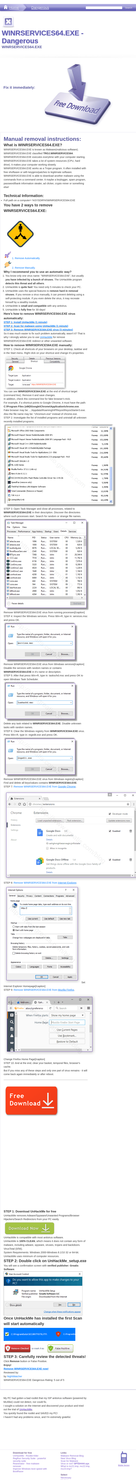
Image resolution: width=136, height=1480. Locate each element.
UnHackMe (46, 337)
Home (14, 7)
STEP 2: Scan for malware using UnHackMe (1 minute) (36, 326)
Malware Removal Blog (72, 1455)
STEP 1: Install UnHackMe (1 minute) (25, 322)
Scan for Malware (69, 1461)
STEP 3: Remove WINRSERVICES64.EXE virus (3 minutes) (38, 329)
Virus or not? (75, 1463)
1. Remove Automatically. (22, 258)
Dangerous (40, 7)
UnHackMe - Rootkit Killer (26, 1455)
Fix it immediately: (19, 87)
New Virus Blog (68, 1458)
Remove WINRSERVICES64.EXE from (45, 786)
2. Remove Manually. (19, 267)
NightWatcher (14, 1376)
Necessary (66, 1477)
